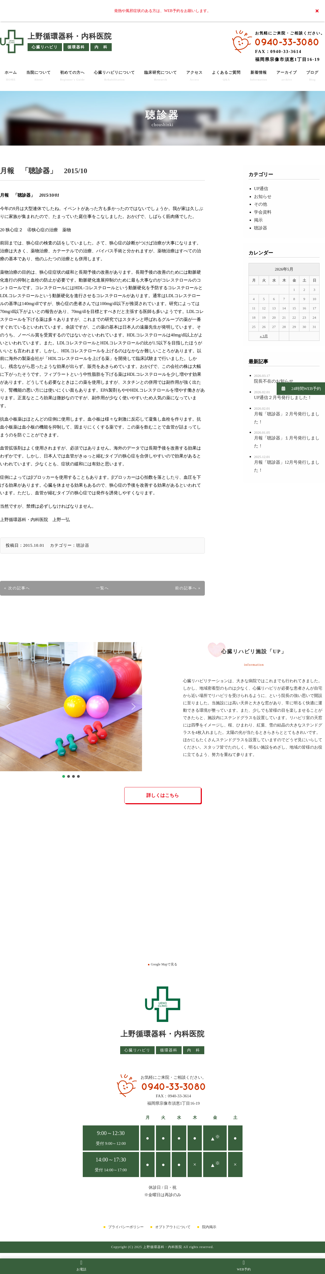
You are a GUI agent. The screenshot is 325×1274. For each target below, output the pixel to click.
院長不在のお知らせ (273, 381)
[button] (8, 706)
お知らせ (262, 196)
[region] (71, 710)
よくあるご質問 (226, 75)
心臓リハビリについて (114, 75)
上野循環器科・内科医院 (70, 36)
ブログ (312, 75)
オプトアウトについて (173, 1227)
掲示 (258, 220)
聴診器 (82, 545)
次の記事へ (19, 588)
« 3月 (264, 336)
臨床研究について (160, 75)
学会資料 (262, 212)
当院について (38, 75)
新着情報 (258, 75)
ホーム (11, 75)
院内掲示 (209, 1227)
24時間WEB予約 (299, 388)
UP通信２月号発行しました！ (283, 397)
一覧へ (102, 588)
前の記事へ (186, 588)
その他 (260, 204)
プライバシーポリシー (126, 1227)
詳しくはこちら (162, 795)
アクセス (194, 75)
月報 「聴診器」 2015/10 (43, 171)
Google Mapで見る (162, 964)
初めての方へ (72, 75)
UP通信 (261, 188)
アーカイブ (286, 75)
